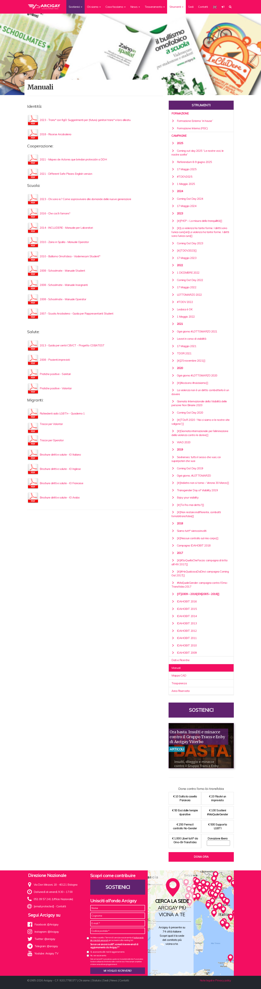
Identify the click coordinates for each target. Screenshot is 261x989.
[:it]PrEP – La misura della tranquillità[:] (196, 221)
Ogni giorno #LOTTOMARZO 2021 (194, 331)
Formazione (180, 113)
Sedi (190, 7)
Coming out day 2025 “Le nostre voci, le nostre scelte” (197, 152)
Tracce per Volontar (51, 424)
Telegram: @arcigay (46, 946)
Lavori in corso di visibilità (188, 338)
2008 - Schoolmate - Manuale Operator (63, 299)
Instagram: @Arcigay (46, 931)
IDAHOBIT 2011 (184, 638)
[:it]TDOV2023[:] (183, 250)
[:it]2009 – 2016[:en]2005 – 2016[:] (195, 594)
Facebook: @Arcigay (46, 924)
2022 (177, 265)
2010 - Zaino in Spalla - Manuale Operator (64, 242)
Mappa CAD (178, 675)
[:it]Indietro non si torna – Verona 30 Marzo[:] (200, 483)
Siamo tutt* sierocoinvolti (188, 531)
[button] (223, 7)
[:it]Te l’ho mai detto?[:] (187, 505)
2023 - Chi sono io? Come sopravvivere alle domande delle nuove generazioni (85, 199)
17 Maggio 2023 (183, 258)
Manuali (176, 668)
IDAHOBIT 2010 (184, 645)
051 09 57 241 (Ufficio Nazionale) (53, 899)
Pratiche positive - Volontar (56, 388)
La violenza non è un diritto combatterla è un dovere (200, 392)
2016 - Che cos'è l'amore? (55, 213)
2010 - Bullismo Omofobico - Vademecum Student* (70, 256)
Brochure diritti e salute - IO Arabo (60, 497)
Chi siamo (84, 980)
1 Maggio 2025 (183, 184)
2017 (177, 553)
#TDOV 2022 (182, 302)
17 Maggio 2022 (183, 287)
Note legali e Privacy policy (215, 980)
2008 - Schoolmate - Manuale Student (62, 270)
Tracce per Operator (52, 440)
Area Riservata (180, 691)
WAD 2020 (180, 442)
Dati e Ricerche (180, 660)
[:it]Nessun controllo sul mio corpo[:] (194, 538)
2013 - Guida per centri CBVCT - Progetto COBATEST (72, 345)
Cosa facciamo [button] (115, 7)
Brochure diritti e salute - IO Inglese (60, 469)
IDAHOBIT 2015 (184, 609)
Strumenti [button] (176, 7)
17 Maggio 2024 (183, 206)
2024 (177, 191)
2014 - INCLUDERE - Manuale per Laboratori (66, 227)
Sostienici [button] (75, 7)
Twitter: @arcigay (44, 939)
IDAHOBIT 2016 (184, 601)
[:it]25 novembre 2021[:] (188, 360)
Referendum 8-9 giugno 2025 (191, 162)
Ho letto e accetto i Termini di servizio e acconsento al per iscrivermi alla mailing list (117, 939)
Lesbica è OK (181, 309)
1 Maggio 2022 (183, 316)
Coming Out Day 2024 (187, 198)
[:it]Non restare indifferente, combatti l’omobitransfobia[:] (196, 514)
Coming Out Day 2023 (187, 243)
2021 (177, 324)
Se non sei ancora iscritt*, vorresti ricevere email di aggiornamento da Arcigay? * (114, 946)
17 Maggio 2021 (183, 346)
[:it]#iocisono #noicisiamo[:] (189, 383)
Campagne (178, 135)
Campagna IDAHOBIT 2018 (191, 545)
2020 (177, 368)
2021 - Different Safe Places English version (66, 173)
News (113, 980)
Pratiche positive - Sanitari (55, 374)
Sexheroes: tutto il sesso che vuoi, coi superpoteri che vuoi (196, 459)
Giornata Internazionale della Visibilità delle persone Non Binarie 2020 (199, 403)
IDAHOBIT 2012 (184, 630)
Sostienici (201, 710)
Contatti (203, 7)
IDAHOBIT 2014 (184, 616)
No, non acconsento (98, 955)
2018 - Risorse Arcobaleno (55, 134)
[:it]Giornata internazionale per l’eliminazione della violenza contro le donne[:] (199, 433)
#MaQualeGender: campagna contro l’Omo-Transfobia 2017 (199, 584)
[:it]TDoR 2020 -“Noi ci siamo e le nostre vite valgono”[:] (200, 421)
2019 (177, 449)
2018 (177, 523)
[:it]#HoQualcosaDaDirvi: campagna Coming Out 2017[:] (200, 573)
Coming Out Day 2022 (187, 280)
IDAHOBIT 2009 (184, 652)
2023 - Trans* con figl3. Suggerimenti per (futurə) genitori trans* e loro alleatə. (85, 120)
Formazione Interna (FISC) (189, 128)
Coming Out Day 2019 (187, 468)
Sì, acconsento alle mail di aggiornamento (107, 952)
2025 (177, 143)
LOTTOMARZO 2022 (186, 294)
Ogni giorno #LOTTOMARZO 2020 (194, 375)
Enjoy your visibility (184, 497)
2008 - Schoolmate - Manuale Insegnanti (64, 285)
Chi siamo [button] (94, 7)
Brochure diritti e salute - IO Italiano (60, 454)
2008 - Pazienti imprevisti (55, 359)
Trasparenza (179, 683)
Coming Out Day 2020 (187, 412)
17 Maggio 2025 (183, 169)
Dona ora (201, 856)
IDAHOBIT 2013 (184, 623)
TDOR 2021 (181, 353)
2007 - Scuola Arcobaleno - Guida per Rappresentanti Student (76, 313)
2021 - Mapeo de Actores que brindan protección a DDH (73, 159)
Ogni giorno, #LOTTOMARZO (191, 475)
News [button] (135, 7)
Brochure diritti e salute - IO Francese (61, 483)
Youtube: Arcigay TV (46, 953)
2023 (177, 213)
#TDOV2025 (181, 176)
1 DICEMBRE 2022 (185, 272)
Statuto (96, 980)
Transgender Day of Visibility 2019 (194, 490)
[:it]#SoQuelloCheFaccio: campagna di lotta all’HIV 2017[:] (199, 562)
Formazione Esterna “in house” (192, 121)
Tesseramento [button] (155, 7)
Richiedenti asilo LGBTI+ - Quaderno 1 (62, 413)
